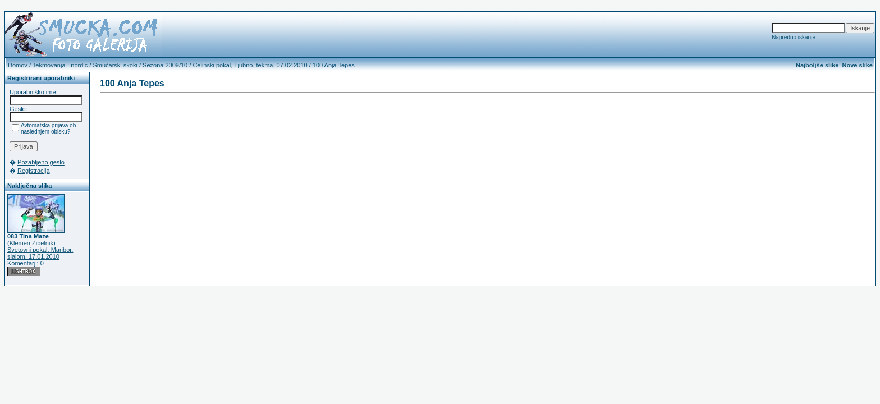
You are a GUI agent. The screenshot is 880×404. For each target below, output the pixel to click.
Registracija (33, 170)
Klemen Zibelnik (31, 243)
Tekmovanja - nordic (60, 65)
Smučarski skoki (115, 65)
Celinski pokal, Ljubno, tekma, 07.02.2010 (249, 65)
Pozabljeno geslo (41, 162)
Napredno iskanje (793, 37)
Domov (17, 65)
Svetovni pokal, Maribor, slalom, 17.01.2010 (40, 253)
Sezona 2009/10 (165, 65)
